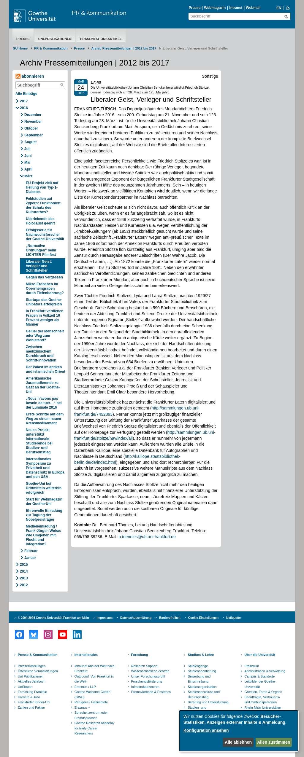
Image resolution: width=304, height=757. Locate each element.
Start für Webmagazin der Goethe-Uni (44, 501)
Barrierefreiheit (169, 617)
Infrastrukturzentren (145, 687)
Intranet (235, 8)
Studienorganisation (202, 687)
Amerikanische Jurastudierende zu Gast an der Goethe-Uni (43, 385)
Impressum (105, 617)
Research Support (144, 666)
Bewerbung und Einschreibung (199, 679)
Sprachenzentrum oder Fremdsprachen (91, 715)
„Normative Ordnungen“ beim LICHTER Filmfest (41, 250)
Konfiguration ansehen (206, 730)
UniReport (25, 687)
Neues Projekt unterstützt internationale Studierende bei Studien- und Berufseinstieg (39, 441)
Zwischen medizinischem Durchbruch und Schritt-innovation (41, 353)
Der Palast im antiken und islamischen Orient (45, 369)
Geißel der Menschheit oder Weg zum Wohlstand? (45, 335)
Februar (31, 551)
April (28, 169)
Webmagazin (215, 8)
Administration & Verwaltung (264, 671)
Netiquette (233, 617)
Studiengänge (198, 666)
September (33, 135)
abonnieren (29, 76)
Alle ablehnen (238, 742)
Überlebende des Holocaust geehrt (40, 221)
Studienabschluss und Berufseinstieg (204, 694)
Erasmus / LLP (85, 687)
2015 (24, 564)
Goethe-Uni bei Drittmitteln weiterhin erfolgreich (43, 488)
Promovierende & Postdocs (151, 692)
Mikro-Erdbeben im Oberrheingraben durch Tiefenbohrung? (45, 288)
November (33, 121)
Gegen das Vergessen (44, 277)
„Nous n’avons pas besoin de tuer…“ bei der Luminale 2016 (44, 402)
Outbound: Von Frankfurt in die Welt (94, 679)
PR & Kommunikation (99, 12)
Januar (30, 558)
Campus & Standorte (259, 676)
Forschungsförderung (146, 681)
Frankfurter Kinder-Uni (34, 702)
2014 (24, 571)
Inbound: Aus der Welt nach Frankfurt (95, 668)
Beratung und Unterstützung (208, 702)
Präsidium (251, 666)
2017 (24, 101)
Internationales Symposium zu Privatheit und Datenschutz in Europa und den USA (45, 468)
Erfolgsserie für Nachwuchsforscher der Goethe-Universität (45, 234)
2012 (24, 585)
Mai (27, 162)
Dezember (32, 115)
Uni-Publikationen (55, 39)
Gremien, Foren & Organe (263, 692)
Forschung (139, 654)
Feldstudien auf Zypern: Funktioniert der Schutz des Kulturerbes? (43, 205)
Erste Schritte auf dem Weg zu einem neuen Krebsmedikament (45, 418)
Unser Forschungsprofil (148, 676)
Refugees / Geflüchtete (91, 702)
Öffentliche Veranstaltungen (38, 671)
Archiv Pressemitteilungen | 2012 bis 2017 (123, 48)
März (28, 176)
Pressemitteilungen (32, 666)
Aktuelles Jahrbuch (31, 681)
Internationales (86, 654)
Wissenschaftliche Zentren (150, 671)
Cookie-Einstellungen (203, 617)
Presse (194, 8)
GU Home (20, 48)
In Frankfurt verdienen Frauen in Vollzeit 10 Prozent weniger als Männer (45, 317)
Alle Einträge (26, 94)
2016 (24, 108)
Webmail (253, 8)
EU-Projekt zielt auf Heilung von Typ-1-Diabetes (42, 187)
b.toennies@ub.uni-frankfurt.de (146, 536)
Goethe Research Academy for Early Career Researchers (95, 728)
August (30, 142)
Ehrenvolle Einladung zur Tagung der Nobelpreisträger (44, 515)
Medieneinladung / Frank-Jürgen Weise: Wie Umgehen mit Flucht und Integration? (43, 535)
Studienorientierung (202, 671)
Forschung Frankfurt (32, 692)
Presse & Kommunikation (37, 654)
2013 (24, 578)
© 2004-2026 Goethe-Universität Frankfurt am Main (53, 617)
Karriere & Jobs (29, 697)
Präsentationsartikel (101, 39)
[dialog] (238, 730)
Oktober (31, 128)
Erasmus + (82, 707)
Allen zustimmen (273, 742)
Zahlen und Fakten (31, 707)
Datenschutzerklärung (135, 617)
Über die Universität (259, 654)
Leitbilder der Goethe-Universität (260, 684)
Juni (28, 156)
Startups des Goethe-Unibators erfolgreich (44, 302)
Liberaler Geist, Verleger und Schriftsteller (39, 265)
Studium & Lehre (201, 654)
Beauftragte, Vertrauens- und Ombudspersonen (262, 699)
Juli (27, 149)
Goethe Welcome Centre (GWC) (92, 694)
